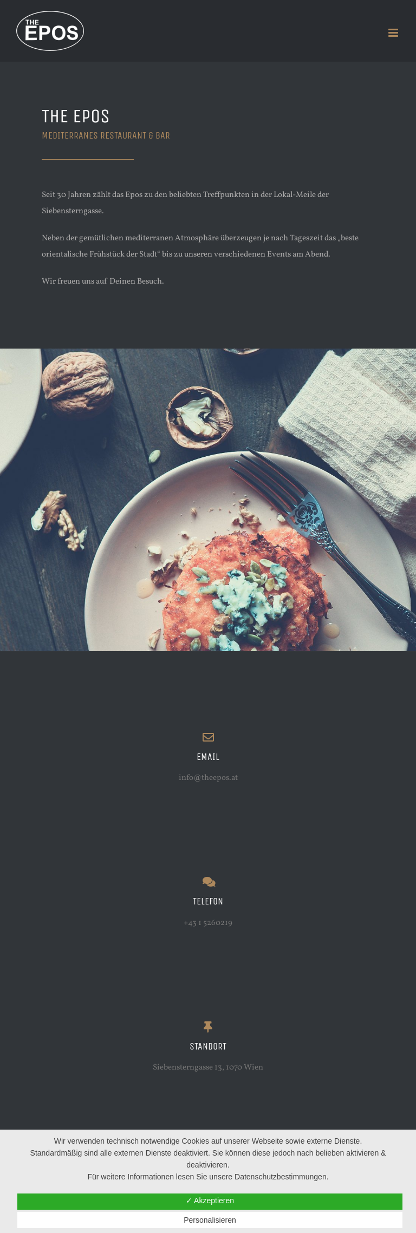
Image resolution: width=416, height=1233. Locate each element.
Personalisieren (210, 1220)
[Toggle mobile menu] (394, 32)
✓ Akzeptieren (210, 1200)
